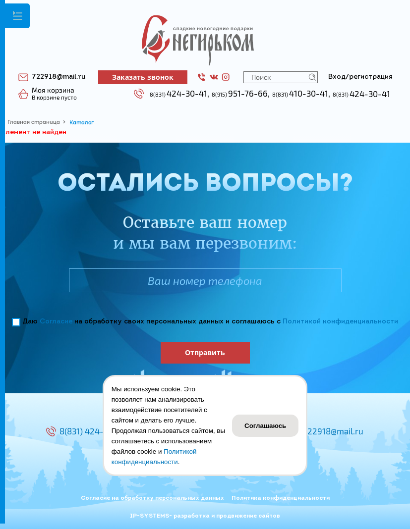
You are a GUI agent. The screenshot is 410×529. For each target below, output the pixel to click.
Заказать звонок (143, 77)
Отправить (205, 352)
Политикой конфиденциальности (340, 321)
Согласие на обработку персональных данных (152, 498)
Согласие (56, 321)
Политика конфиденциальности (281, 498)
